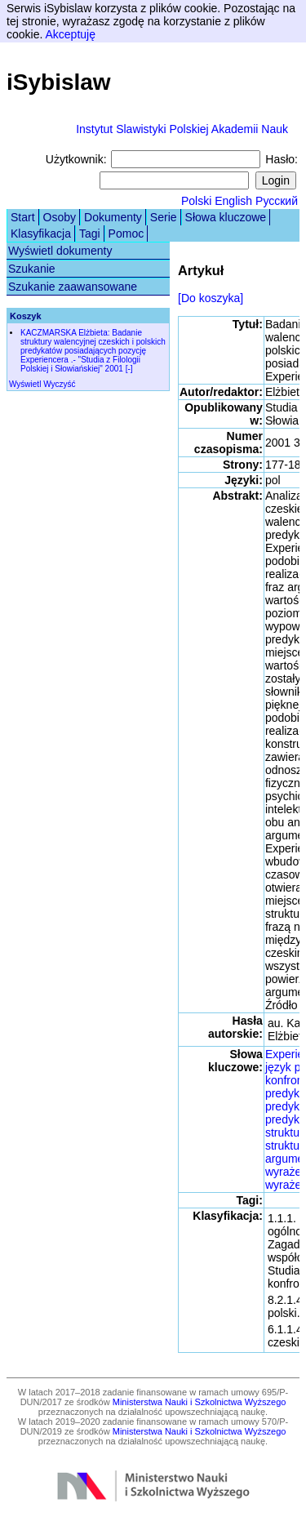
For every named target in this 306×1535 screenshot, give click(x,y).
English (233, 200)
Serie (163, 217)
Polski (196, 200)
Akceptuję (70, 34)
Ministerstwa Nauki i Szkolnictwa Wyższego (199, 1402)
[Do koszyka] (210, 298)
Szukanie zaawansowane (72, 286)
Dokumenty (113, 217)
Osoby (59, 217)
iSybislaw (59, 82)
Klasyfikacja (41, 233)
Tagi (89, 233)
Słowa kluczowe (226, 217)
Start (23, 217)
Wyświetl (25, 384)
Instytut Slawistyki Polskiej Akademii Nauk (182, 129)
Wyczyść (59, 384)
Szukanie (31, 268)
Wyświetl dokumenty (60, 250)
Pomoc (126, 233)
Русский (276, 200)
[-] (129, 368)
